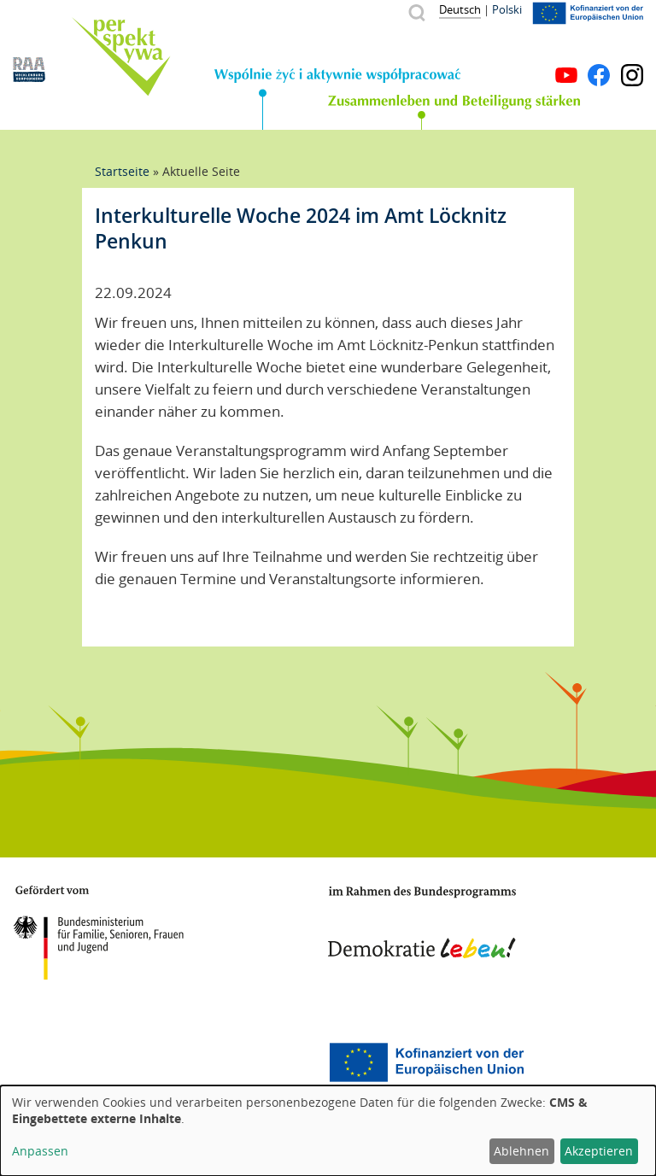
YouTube (566, 75)
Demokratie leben (422, 922)
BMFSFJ (98, 932)
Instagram (632, 75)
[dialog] (328, 1130)
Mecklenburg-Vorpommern (81, 1062)
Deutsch (460, 9)
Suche (416, 12)
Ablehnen (521, 1151)
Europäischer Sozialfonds (426, 1062)
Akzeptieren (599, 1151)
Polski (507, 9)
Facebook (599, 75)
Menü (632, 49)
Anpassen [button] (40, 1151)
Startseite (122, 171)
